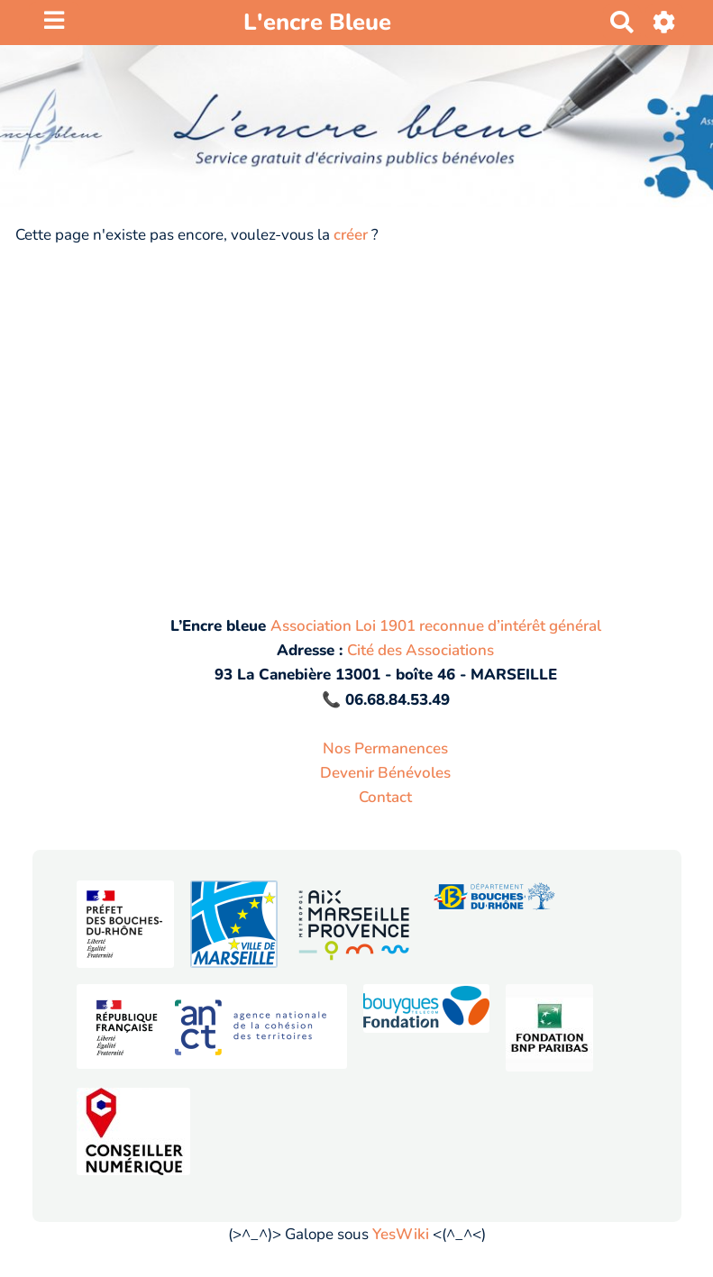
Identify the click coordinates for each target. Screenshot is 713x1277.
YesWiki (400, 1234)
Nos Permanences (385, 748)
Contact (385, 797)
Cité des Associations (420, 650)
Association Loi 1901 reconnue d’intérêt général (435, 626)
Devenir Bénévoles (385, 772)
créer (351, 234)
